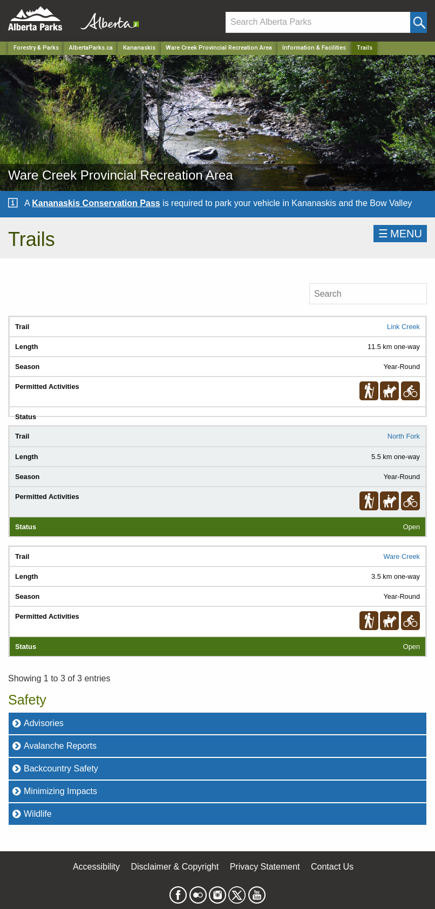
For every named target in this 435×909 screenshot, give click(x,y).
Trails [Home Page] (364, 47)
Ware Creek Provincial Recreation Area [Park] (219, 47)
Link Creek (403, 327)
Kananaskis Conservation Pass (96, 203)
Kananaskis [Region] (139, 47)
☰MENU (400, 234)
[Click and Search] (418, 22)
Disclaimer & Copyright (175, 866)
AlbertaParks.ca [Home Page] (91, 47)
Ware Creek (401, 556)
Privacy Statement (265, 866)
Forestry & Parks (36, 47)
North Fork (404, 436)
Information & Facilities (314, 47)
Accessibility (96, 866)
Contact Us (332, 866)
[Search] (318, 22)
